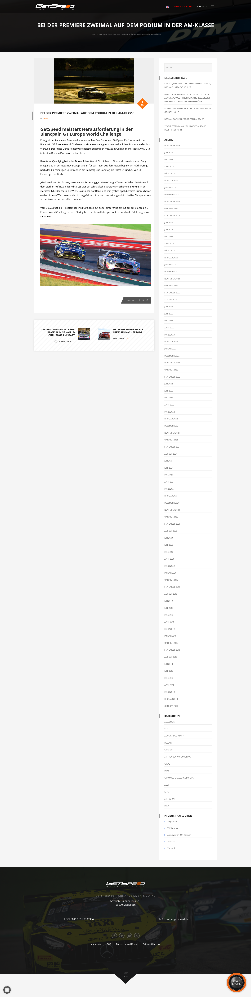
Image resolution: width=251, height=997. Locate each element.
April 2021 (169, 481)
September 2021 (172, 446)
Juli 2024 (168, 222)
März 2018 (169, 692)
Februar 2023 (171, 341)
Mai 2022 (168, 397)
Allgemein (169, 721)
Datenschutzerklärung (126, 944)
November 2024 (172, 201)
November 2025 (172, 145)
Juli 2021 (168, 460)
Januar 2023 (170, 348)
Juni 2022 (168, 390)
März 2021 (169, 489)
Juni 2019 (168, 608)
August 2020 (170, 531)
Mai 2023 (168, 320)
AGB (109, 944)
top (126, 976)
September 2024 (172, 215)
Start (92, 34)
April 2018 (169, 685)
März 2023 (169, 334)
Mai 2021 (168, 474)
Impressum (96, 944)
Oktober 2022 (171, 369)
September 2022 (172, 376)
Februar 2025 (171, 180)
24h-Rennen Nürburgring (177, 756)
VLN (166, 728)
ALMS (167, 785)
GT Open (168, 749)
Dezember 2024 (171, 194)
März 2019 (169, 629)
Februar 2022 (171, 418)
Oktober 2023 (171, 285)
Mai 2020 (168, 552)
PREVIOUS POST (64, 340)
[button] (7, 990)
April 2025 (169, 166)
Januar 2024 (170, 264)
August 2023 (170, 299)
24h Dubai (169, 798)
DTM (166, 770)
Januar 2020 (170, 572)
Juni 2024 (168, 229)
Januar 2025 (170, 187)
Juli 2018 (168, 664)
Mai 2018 (168, 678)
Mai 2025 (168, 159)
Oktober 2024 (171, 208)
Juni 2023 (168, 313)
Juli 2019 (168, 601)
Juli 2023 (168, 306)
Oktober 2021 (171, 439)
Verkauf (171, 848)
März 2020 (169, 566)
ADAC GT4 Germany (174, 735)
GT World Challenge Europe (179, 777)
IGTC (166, 791)
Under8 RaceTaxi (182, 6)
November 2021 (172, 432)
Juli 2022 (168, 383)
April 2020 (169, 558)
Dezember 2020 (171, 502)
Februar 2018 (171, 699)
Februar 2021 (171, 495)
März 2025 (169, 173)
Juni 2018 (168, 671)
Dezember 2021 (171, 425)
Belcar (167, 742)
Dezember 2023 (171, 271)
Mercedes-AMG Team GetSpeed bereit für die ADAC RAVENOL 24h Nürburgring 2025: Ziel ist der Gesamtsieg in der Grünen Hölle (187, 98)
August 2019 (170, 593)
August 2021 (170, 454)
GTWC (100, 34)
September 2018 (172, 650)
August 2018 (170, 657)
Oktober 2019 (171, 580)
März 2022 (169, 411)
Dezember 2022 (171, 355)
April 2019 (169, 622)
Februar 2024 (171, 257)
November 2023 (172, 278)
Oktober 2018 (171, 643)
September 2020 (172, 523)
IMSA (166, 805)
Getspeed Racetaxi (151, 944)
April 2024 (169, 243)
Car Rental (202, 6)
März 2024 (169, 250)
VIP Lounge (172, 828)
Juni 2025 (168, 152)
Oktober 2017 (171, 706)
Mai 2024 (168, 236)
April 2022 (169, 404)
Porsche (171, 841)
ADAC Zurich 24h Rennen (179, 834)
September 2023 (172, 292)
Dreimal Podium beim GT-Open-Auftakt (184, 119)
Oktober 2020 (171, 516)
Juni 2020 (168, 545)
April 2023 (169, 327)
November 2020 (172, 510)
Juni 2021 (168, 467)
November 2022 (172, 362)
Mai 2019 (168, 615)
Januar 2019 (170, 636)
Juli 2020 (168, 537)
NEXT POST (121, 337)
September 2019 (172, 587)
